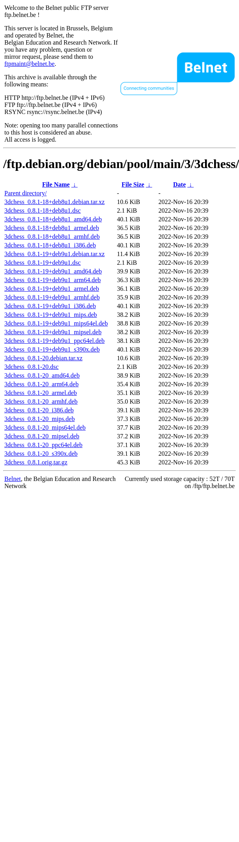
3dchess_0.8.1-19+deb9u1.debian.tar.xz (54, 254)
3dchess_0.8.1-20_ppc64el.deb (43, 445)
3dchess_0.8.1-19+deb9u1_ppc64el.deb (54, 340)
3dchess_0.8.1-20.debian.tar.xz (43, 358)
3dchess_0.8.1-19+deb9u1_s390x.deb (52, 349)
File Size (133, 184)
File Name (56, 184)
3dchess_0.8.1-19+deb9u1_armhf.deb (52, 297)
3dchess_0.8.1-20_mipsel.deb (41, 436)
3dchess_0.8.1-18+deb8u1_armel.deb (51, 228)
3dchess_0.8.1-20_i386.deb (39, 410)
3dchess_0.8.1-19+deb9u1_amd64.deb (53, 271)
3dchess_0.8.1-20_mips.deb (39, 418)
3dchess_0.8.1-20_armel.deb (40, 392)
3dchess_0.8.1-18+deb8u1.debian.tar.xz (54, 201)
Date (179, 184)
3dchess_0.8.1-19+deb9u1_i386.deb (50, 306)
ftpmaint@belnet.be (29, 63)
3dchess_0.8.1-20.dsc (31, 366)
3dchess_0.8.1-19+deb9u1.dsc (42, 262)
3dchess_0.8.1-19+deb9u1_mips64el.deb (56, 323)
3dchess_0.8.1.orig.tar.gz (36, 462)
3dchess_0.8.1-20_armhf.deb (40, 401)
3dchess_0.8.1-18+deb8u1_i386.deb (50, 245)
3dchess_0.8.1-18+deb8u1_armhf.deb (52, 236)
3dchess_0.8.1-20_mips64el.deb (45, 427)
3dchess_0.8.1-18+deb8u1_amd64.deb (53, 219)
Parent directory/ (25, 193)
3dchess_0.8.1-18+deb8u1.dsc (42, 210)
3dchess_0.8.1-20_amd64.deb (42, 375)
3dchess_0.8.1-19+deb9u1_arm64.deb (52, 280)
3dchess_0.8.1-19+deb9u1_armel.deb (51, 288)
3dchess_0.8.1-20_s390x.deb (40, 453)
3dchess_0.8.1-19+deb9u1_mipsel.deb (53, 332)
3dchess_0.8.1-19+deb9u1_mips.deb (50, 314)
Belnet (12, 478)
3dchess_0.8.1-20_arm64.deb (41, 384)
